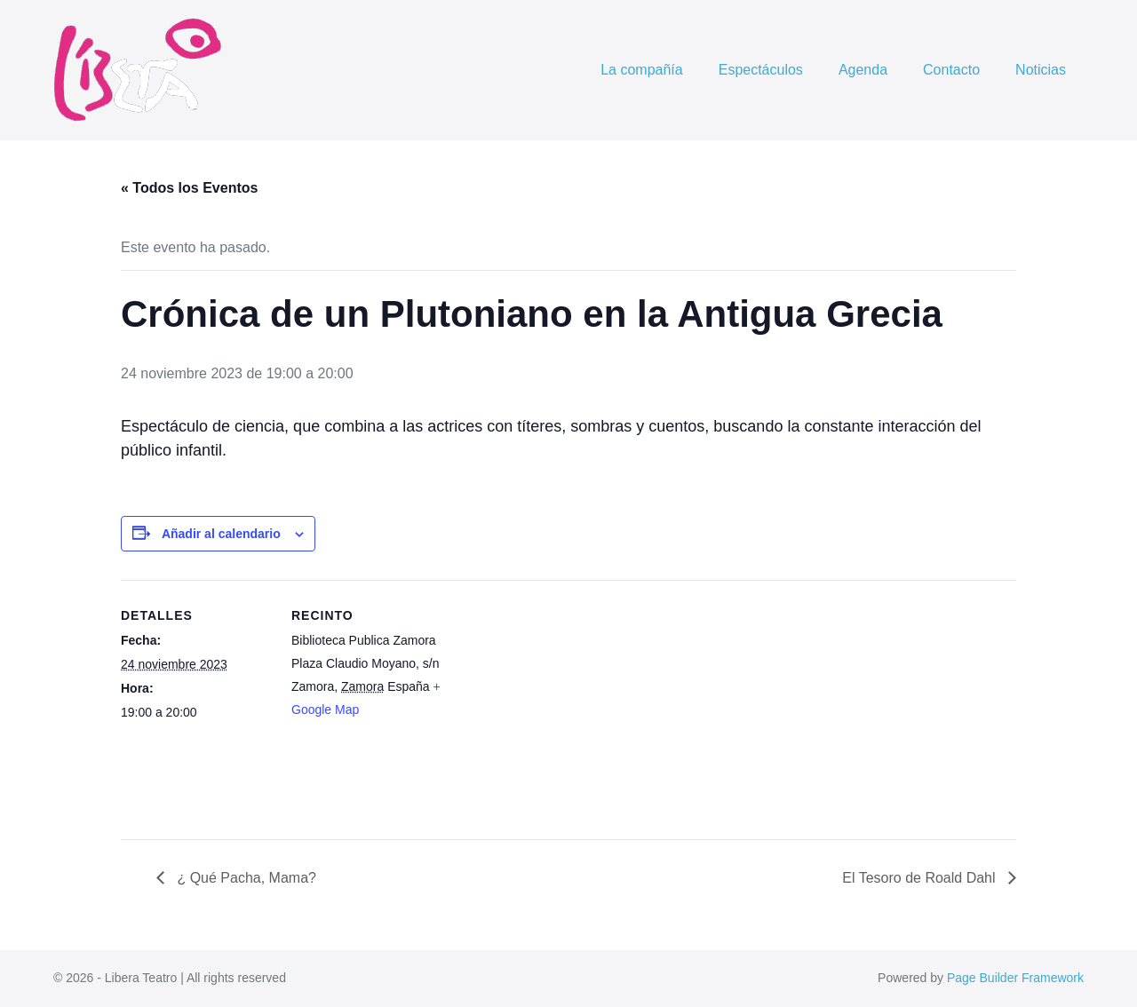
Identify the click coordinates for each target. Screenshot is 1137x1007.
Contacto (951, 69)
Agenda (863, 69)
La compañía (641, 69)
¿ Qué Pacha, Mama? (244, 877)
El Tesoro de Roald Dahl (920, 877)
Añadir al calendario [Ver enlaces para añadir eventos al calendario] (221, 534)
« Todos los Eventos (189, 187)
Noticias (1040, 69)
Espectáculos (761, 69)
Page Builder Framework (1015, 978)
